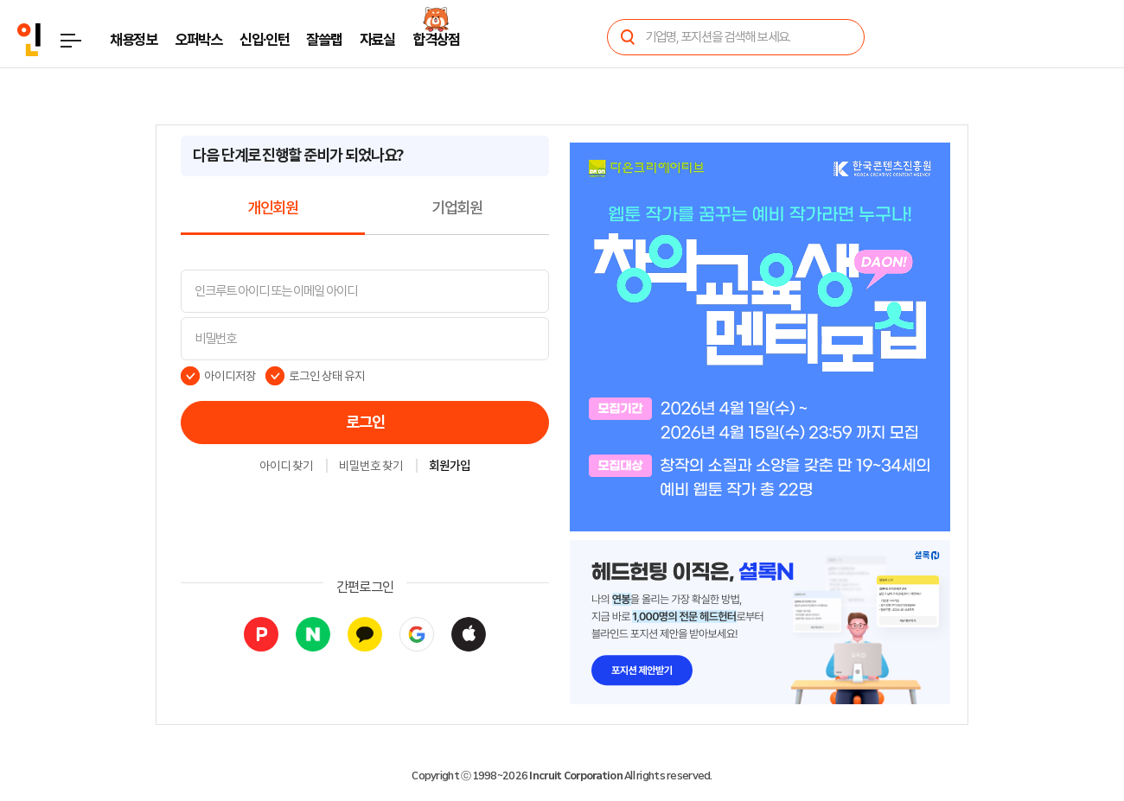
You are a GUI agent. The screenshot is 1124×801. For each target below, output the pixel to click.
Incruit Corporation (575, 776)
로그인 (365, 422)
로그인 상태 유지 (327, 376)
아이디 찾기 (286, 466)
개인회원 (272, 208)
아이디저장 (230, 376)
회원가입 (449, 466)
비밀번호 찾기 (371, 466)
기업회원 (456, 208)
